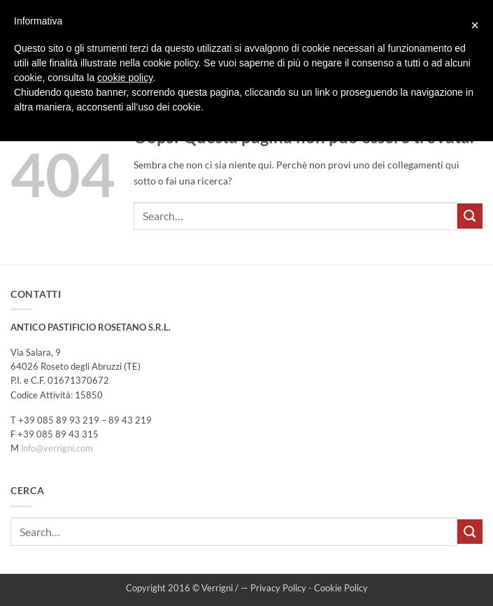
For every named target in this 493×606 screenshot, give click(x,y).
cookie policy (124, 77)
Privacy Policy (278, 587)
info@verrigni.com (57, 448)
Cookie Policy (341, 587)
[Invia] (470, 216)
